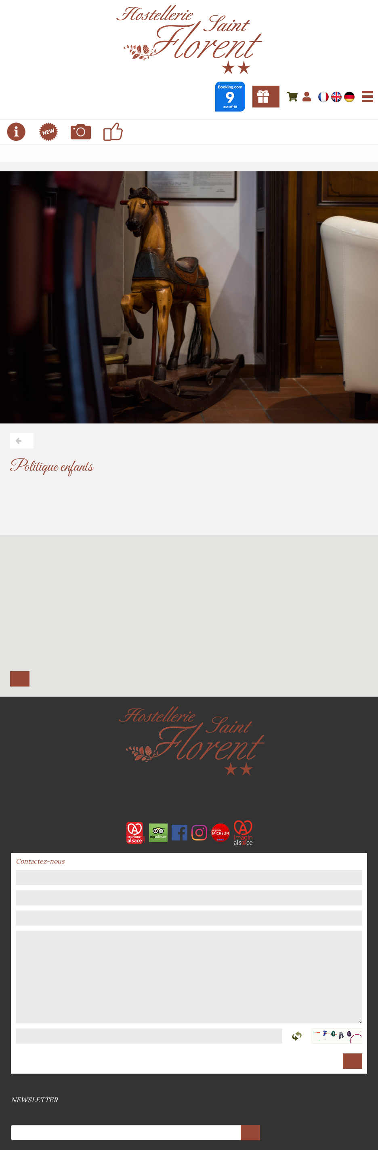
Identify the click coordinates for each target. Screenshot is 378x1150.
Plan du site (190, 1085)
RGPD (191, 1085)
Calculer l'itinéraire (19, 679)
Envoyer (352, 1061)
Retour (22, 441)
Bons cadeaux (265, 96)
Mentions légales (188, 1085)
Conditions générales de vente (186, 1085)
